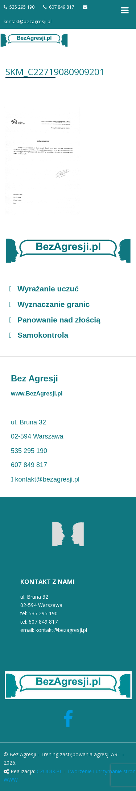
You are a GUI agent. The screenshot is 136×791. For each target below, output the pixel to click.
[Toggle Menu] (125, 10)
